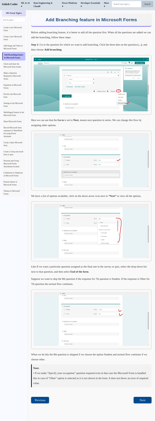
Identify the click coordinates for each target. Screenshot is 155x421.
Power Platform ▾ (69, 4)
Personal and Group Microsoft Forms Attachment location (11, 158)
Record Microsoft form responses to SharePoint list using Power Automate (13, 126)
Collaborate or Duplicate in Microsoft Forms (13, 168)
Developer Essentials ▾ (90, 4)
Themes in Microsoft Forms (12, 186)
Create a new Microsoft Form (13, 23)
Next (143, 394)
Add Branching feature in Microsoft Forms (13, 50)
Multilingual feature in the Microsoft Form (14, 108)
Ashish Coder (10, 4)
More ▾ (106, 4)
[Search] (127, 4)
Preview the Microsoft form (12, 90)
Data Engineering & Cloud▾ (43, 4)
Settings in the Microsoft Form (13, 99)
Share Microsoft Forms (13, 116)
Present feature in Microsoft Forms (10, 177)
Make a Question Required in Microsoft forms (12, 70)
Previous (40, 394)
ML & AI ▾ (25, 4)
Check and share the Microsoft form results (12, 59)
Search (147, 4)
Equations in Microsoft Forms (12, 80)
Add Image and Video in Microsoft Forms (13, 41)
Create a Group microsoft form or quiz (13, 147)
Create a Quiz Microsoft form (13, 138)
